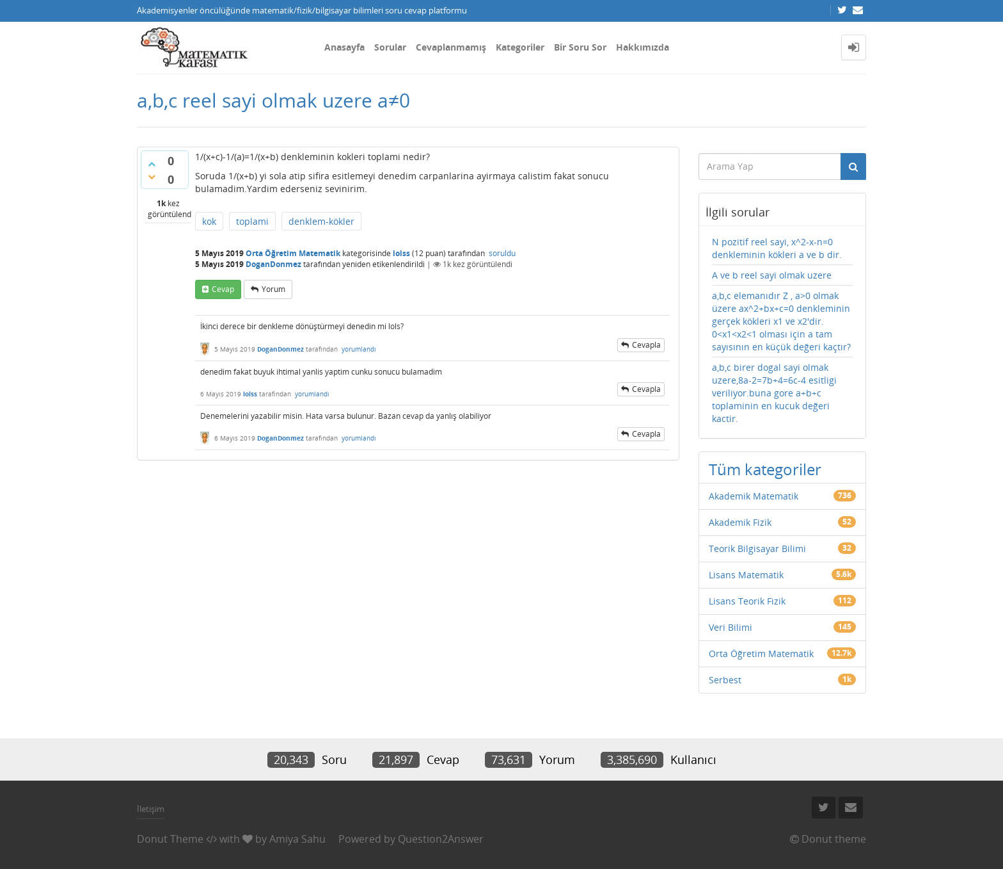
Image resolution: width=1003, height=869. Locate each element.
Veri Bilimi (730, 627)
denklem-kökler (321, 221)
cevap (223, 289)
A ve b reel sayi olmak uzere (772, 275)
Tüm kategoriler (765, 469)
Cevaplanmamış (451, 47)
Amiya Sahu (297, 839)
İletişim (150, 809)
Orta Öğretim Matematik (293, 253)
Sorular (390, 47)
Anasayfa (344, 47)
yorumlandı (359, 349)
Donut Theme (170, 839)
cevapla (646, 344)
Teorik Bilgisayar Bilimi (757, 548)
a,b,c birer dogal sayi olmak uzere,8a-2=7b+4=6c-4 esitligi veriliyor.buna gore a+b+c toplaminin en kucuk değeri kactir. (774, 393)
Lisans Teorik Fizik (747, 601)
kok (209, 221)
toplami (252, 221)
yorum (273, 289)
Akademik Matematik (753, 496)
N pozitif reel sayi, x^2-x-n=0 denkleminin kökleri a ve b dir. (777, 248)
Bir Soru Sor (580, 47)
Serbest (725, 680)
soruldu (502, 253)
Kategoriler (520, 47)
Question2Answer (441, 839)
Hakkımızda (642, 47)
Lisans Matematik (746, 575)
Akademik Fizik (740, 522)
